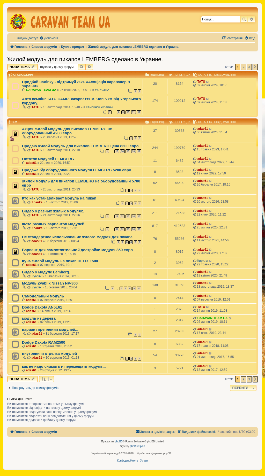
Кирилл (202, 261)
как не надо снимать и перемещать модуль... (64, 366)
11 (133, 112)
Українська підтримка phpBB (154, 453)
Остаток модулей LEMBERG (48, 159)
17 (139, 151)
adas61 (202, 128)
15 (128, 151)
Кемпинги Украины (99, 107)
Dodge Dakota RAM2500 (43, 342)
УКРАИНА (102, 90)
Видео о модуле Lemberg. (46, 272)
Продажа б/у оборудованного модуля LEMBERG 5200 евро (76, 170)
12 (139, 112)
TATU (201, 81)
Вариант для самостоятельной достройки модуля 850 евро (77, 250)
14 (122, 151)
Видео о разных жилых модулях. (53, 211)
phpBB (119, 441)
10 (128, 112)
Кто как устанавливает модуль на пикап (59, 198)
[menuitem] (49, 38)
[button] (255, 67)
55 (139, 229)
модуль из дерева (39, 318)
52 (122, 229)
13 (116, 151)
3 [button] (249, 67)
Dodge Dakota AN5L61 (42, 307)
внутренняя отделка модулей (49, 353)
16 (133, 151)
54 (133, 229)
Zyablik (36, 276)
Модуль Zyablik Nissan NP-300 (50, 283)
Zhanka (37, 202)
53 (128, 229)
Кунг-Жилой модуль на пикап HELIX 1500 (60, 261)
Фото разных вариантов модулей (53, 224)
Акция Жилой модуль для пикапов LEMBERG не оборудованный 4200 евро (67, 131)
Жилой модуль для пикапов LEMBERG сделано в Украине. (85, 59)
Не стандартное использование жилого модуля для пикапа (77, 237)
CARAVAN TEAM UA (41, 90)
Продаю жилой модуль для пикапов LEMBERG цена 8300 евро (80, 146)
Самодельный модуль (43, 296)
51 (116, 229)
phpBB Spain (137, 446)
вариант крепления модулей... (50, 329)
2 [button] (243, 67)
